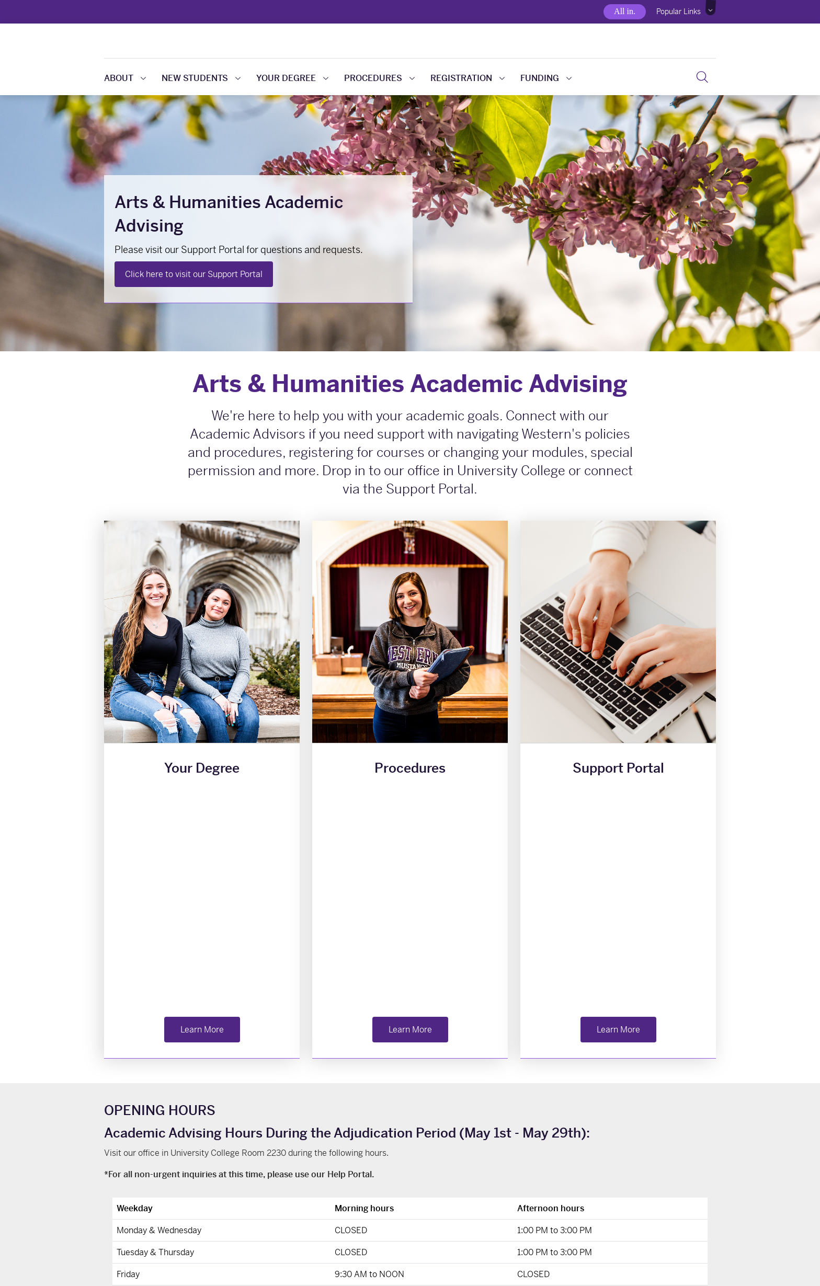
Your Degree (292, 78)
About (125, 78)
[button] (711, 8)
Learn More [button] (202, 810)
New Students (201, 78)
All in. (624, 11)
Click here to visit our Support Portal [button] (194, 274)
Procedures (379, 78)
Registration (467, 78)
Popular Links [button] (678, 11)
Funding (546, 78)
